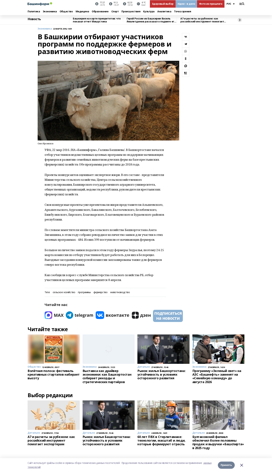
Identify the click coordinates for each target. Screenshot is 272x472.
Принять (226, 465)
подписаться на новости (168, 315)
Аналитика (164, 11)
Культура (149, 11)
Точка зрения (182, 11)
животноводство (120, 292)
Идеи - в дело (186, 3)
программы (84, 292)
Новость (34, 19)
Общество (66, 11)
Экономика (50, 11)
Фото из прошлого (210, 3)
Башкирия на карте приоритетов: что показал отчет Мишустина (97, 20)
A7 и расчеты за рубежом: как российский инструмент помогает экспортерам (202, 20)
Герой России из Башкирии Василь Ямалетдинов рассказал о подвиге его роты (151, 20)
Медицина (82, 11)
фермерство (101, 292)
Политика (34, 11)
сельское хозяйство (64, 292)
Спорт (115, 11)
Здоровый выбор (162, 3)
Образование (100, 11)
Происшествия (130, 11)
